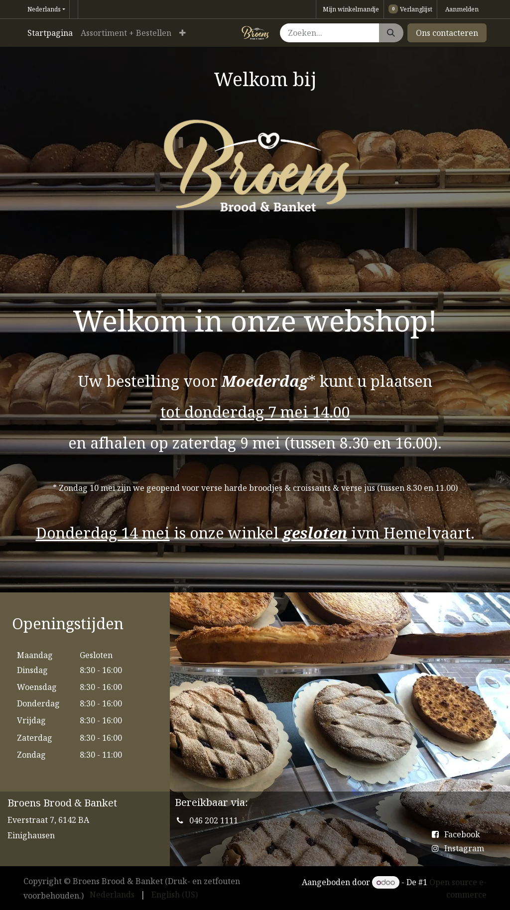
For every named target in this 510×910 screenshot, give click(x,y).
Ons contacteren (447, 32)
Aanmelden (462, 9)
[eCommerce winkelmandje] (349, 9)
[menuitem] (50, 33)
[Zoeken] (391, 32)
